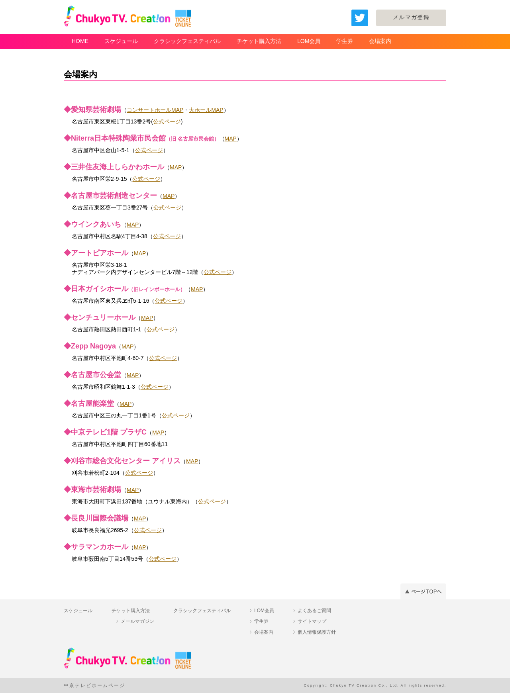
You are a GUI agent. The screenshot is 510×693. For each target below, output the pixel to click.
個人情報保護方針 (317, 632)
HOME (80, 41)
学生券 (344, 41)
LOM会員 (308, 41)
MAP (231, 138)
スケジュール (121, 41)
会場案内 (380, 41)
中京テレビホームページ (94, 685)
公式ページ (167, 121)
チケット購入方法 (259, 41)
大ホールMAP (206, 110)
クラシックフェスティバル (187, 41)
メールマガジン (137, 621)
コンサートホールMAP (155, 110)
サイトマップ (312, 621)
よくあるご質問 (314, 610)
